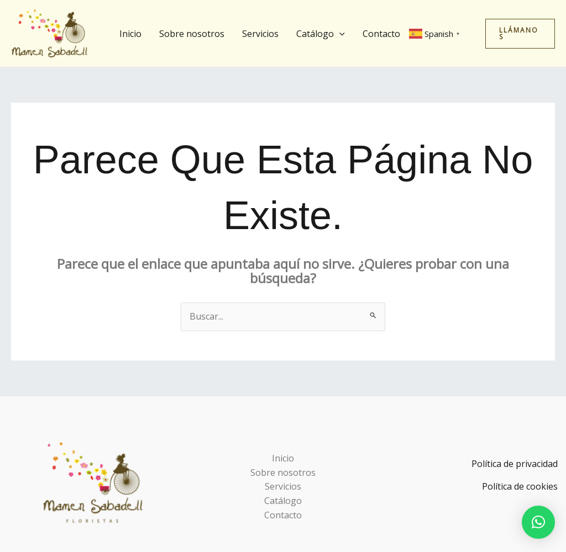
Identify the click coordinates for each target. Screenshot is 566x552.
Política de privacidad (514, 464)
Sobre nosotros (191, 34)
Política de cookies (520, 486)
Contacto (381, 34)
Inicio (130, 34)
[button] (339, 33)
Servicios (260, 34)
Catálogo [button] (320, 33)
